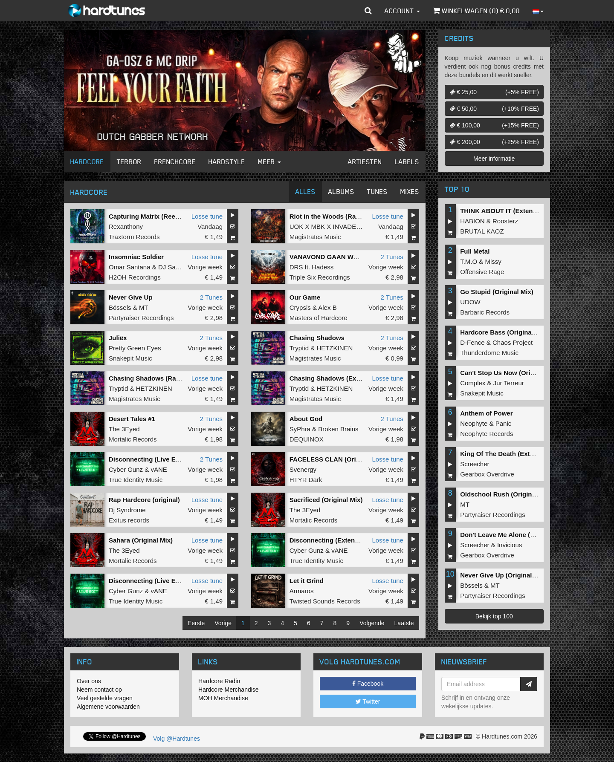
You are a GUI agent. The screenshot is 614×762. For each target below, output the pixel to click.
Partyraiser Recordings (141, 317)
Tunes (377, 191)
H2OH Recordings (135, 277)
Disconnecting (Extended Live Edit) (343, 540)
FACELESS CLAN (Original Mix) (337, 459)
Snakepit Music (130, 358)
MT (143, 307)
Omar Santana (130, 267)
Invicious (509, 544)
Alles (305, 191)
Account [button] (402, 10)
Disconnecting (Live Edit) (147, 459)
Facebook (367, 683)
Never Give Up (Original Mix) (503, 575)
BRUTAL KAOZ (482, 231)
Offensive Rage (482, 271)
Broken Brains (338, 429)
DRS (296, 267)
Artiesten (365, 161)
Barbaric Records (485, 312)
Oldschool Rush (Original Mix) (506, 494)
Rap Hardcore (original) (144, 499)
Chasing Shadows (317, 337)
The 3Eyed (124, 429)
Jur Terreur (508, 383)
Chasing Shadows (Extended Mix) (341, 378)
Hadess (322, 267)
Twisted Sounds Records (325, 601)
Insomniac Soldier (136, 256)
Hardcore (87, 161)
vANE (159, 469)
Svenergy (303, 469)
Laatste (404, 623)
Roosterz (505, 221)
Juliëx (118, 337)
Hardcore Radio (219, 681)
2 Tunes (391, 256)
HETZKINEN (334, 348)
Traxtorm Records (134, 236)
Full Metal (474, 251)
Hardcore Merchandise (228, 689)
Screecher (474, 464)
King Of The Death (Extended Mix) (511, 453)
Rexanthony (126, 226)
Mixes (409, 191)
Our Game (305, 297)
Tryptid (299, 348)
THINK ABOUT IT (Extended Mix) (509, 210)
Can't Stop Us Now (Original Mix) (510, 372)
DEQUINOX (307, 439)
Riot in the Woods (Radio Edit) (336, 216)
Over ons (89, 681)
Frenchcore (175, 161)
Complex (472, 383)
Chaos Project (512, 342)
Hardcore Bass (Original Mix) (504, 332)
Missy (493, 261)
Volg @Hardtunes (176, 738)
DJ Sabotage (176, 267)
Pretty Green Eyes (135, 348)
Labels (407, 161)
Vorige (223, 623)
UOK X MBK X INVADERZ (327, 226)
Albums (341, 191)
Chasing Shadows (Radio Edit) (155, 378)
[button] (368, 10)
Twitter (368, 701)
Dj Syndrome (127, 510)
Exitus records (129, 520)
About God (306, 418)
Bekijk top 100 (494, 616)
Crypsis (300, 307)
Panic (503, 423)
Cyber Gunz (126, 469)
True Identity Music (135, 479)
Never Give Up (131, 297)
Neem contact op (99, 689)
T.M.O (468, 261)
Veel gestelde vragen (105, 698)
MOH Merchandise (223, 698)
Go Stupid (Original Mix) (496, 291)
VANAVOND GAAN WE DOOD (334, 256)
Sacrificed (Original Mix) (326, 499)
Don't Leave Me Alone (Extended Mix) (516, 534)
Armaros (302, 591)
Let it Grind (307, 580)
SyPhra (300, 429)
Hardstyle (227, 161)
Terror (129, 161)
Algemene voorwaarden (108, 706)
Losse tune (207, 216)
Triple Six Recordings (320, 277)
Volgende (371, 623)
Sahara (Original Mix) (141, 540)
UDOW (470, 302)
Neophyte (473, 423)
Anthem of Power (486, 413)
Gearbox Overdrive (487, 474)
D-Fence (472, 342)
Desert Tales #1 (132, 418)
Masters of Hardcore (319, 317)
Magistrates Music (315, 236)
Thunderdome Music (489, 352)
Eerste (196, 623)
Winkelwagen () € (476, 10)
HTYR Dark (306, 479)
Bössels (120, 307)
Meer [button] (269, 161)
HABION (472, 221)
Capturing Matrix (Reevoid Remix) (160, 216)
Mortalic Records (133, 439)
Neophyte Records (486, 433)
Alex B (327, 307)
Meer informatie (494, 158)
